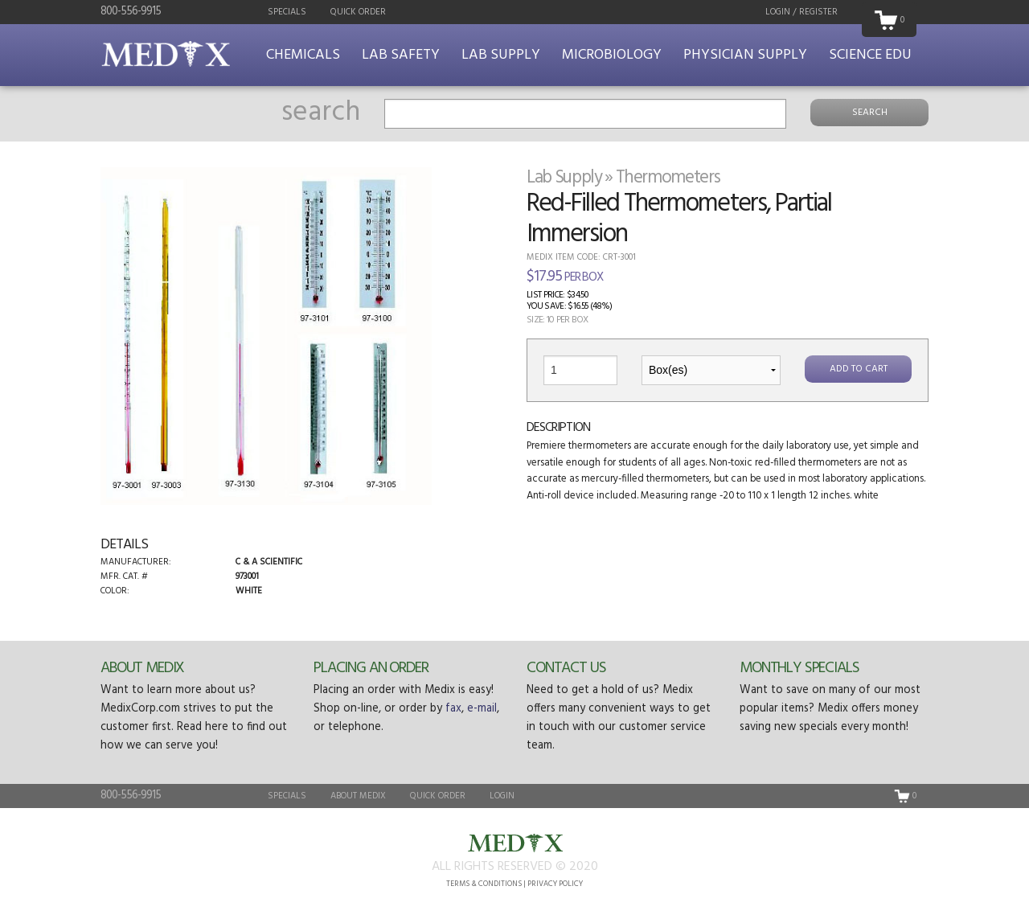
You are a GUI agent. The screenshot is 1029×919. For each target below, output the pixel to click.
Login (502, 796)
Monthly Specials (799, 668)
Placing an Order (371, 668)
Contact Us (566, 668)
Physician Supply (745, 55)
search (320, 113)
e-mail (482, 709)
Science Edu (870, 55)
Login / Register (801, 12)
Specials (287, 12)
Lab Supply (500, 55)
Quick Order (358, 12)
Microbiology (612, 55)
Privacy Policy (555, 884)
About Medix (142, 668)
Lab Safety (401, 55)
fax (453, 709)
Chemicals (303, 55)
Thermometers (668, 177)
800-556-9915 (130, 11)
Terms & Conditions (484, 884)
